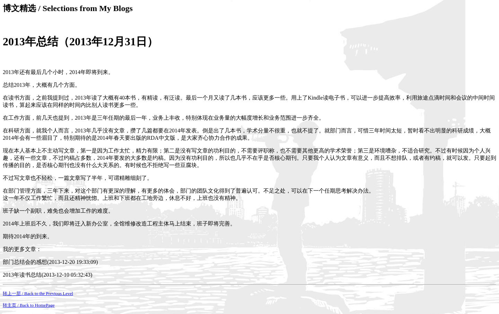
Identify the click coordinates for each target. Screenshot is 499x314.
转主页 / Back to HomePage (28, 305)
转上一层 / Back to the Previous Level (38, 293)
